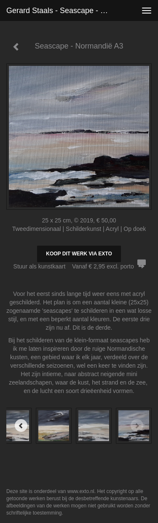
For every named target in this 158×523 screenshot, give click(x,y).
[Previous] (21, 425)
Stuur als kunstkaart (79, 266)
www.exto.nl (80, 491)
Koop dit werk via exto (79, 254)
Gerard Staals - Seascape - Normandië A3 (60, 10)
